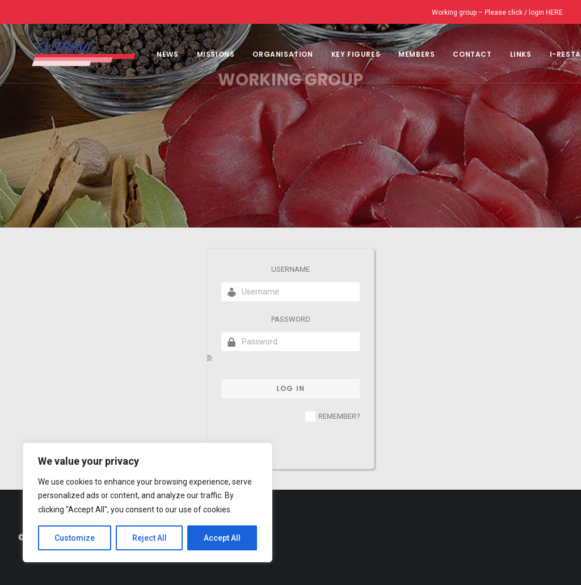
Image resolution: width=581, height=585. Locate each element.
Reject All (149, 537)
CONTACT (458, 54)
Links (507, 54)
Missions (202, 54)
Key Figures (342, 54)
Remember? (339, 416)
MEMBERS (403, 54)
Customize (74, 537)
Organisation (269, 54)
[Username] (290, 291)
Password (290, 319)
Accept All (222, 537)
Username (290, 269)
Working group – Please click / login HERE (497, 12)
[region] (147, 503)
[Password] (290, 341)
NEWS (154, 54)
